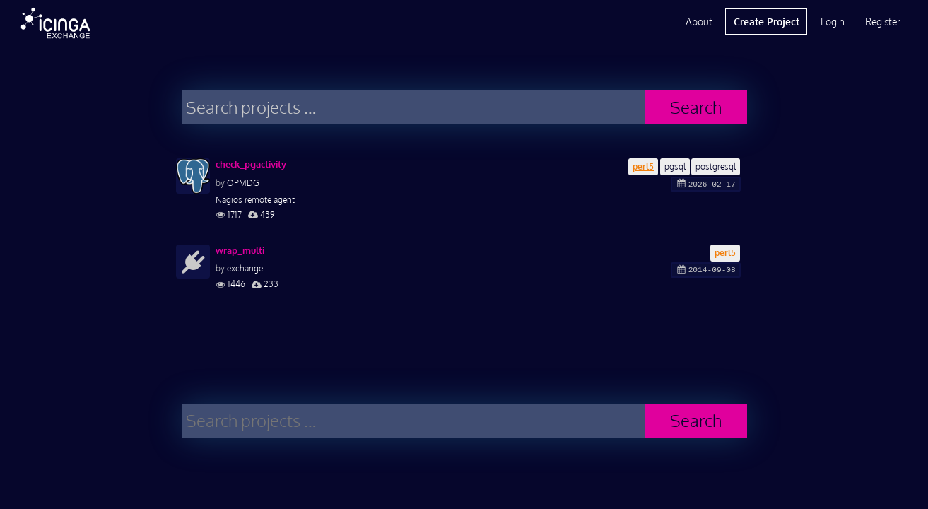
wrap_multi (240, 250)
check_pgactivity (251, 164)
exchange (245, 268)
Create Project (766, 22)
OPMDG (243, 182)
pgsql (675, 166)
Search (696, 107)
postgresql (715, 166)
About (699, 22)
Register (882, 22)
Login (833, 22)
